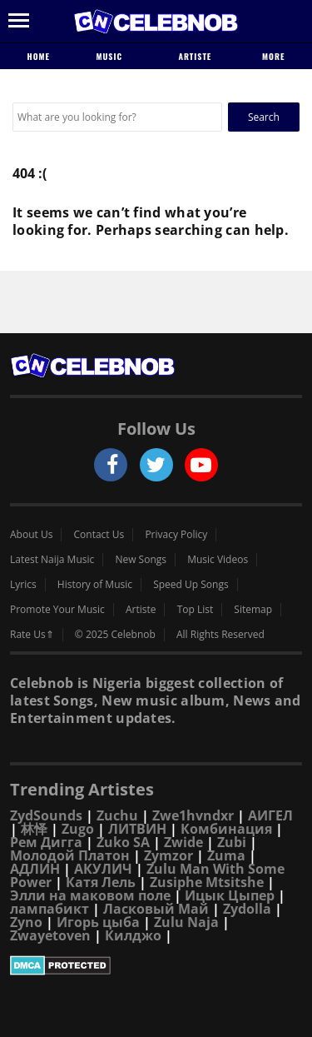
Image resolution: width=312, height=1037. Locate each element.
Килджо (133, 935)
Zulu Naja (186, 922)
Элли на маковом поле (90, 895)
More (273, 56)
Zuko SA (123, 842)
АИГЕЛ (270, 815)
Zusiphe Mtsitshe (207, 882)
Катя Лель (101, 882)
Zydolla (247, 909)
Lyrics (23, 584)
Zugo (78, 829)
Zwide (183, 842)
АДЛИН (35, 869)
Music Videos (217, 559)
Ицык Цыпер (230, 895)
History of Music (94, 584)
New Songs (140, 559)
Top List (195, 609)
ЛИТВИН (137, 829)
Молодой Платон (70, 855)
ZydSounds (46, 815)
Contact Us (99, 534)
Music (116, 56)
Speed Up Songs (190, 584)
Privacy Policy (176, 534)
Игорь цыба (98, 922)
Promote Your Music (57, 609)
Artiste (194, 56)
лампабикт (49, 909)
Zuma (226, 855)
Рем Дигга (46, 842)
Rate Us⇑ (32, 634)
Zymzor (168, 855)
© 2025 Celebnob (115, 634)
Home (38, 56)
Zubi (231, 842)
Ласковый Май (156, 909)
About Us (31, 534)
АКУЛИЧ (103, 869)
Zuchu (117, 815)
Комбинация (226, 829)
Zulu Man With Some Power (147, 875)
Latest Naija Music (52, 559)
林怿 (34, 829)
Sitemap (253, 609)
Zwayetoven (50, 935)
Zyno (26, 922)
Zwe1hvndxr (193, 815)
